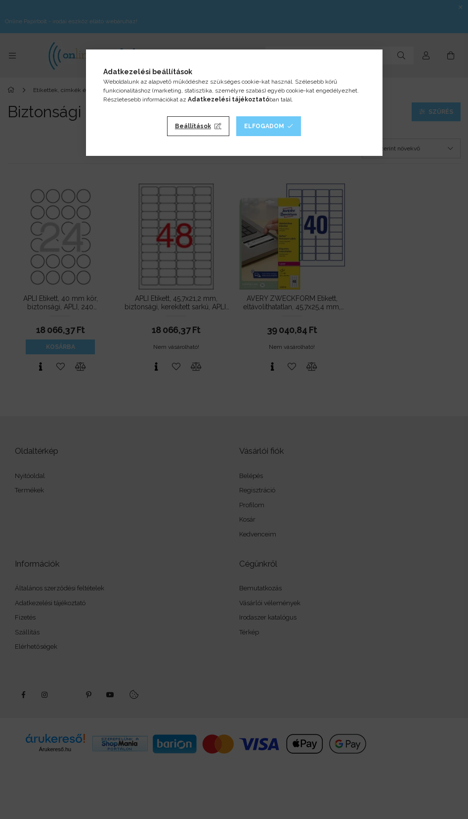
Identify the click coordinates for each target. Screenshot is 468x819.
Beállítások (193, 126)
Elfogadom (264, 126)
